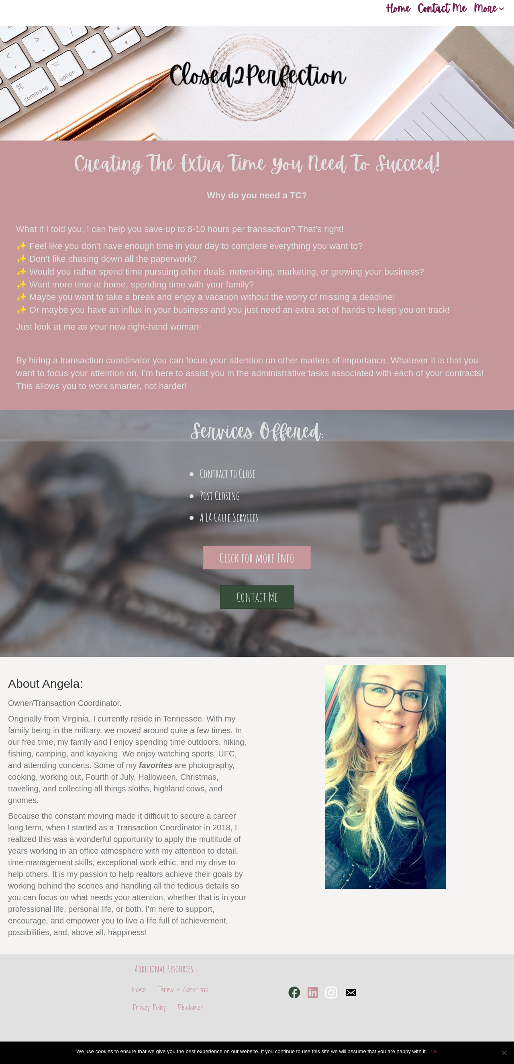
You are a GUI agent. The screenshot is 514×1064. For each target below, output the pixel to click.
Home (398, 8)
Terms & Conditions (182, 989)
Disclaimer (190, 1007)
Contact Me (442, 8)
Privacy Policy (149, 1007)
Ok (434, 1051)
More (485, 8)
